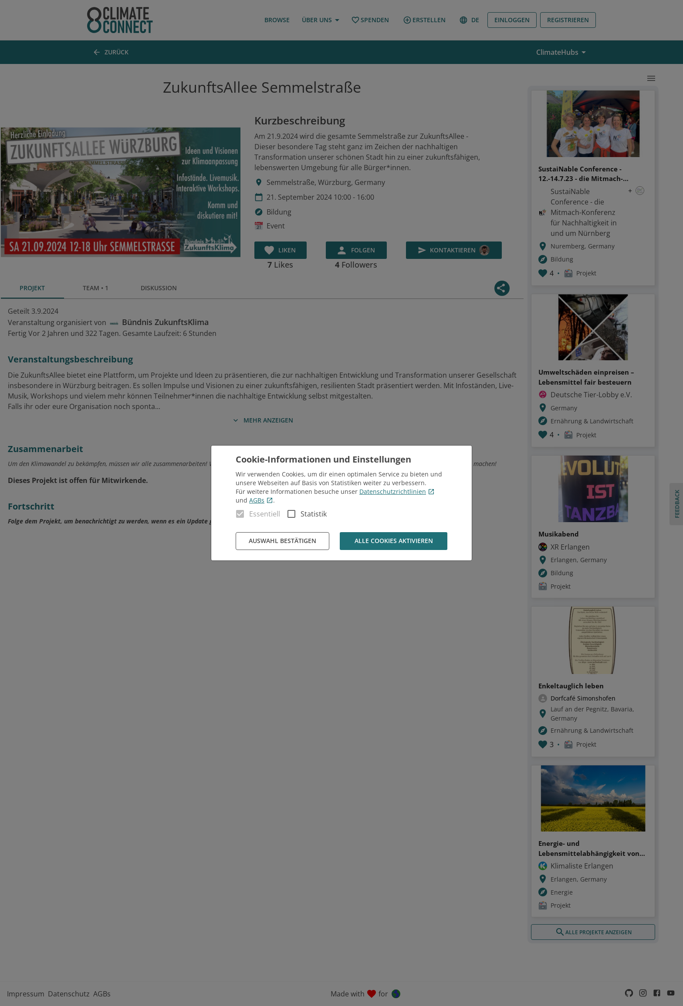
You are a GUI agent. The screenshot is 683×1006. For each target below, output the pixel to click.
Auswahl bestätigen (282, 541)
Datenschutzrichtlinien (397, 491)
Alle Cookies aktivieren (393, 541)
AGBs (261, 500)
